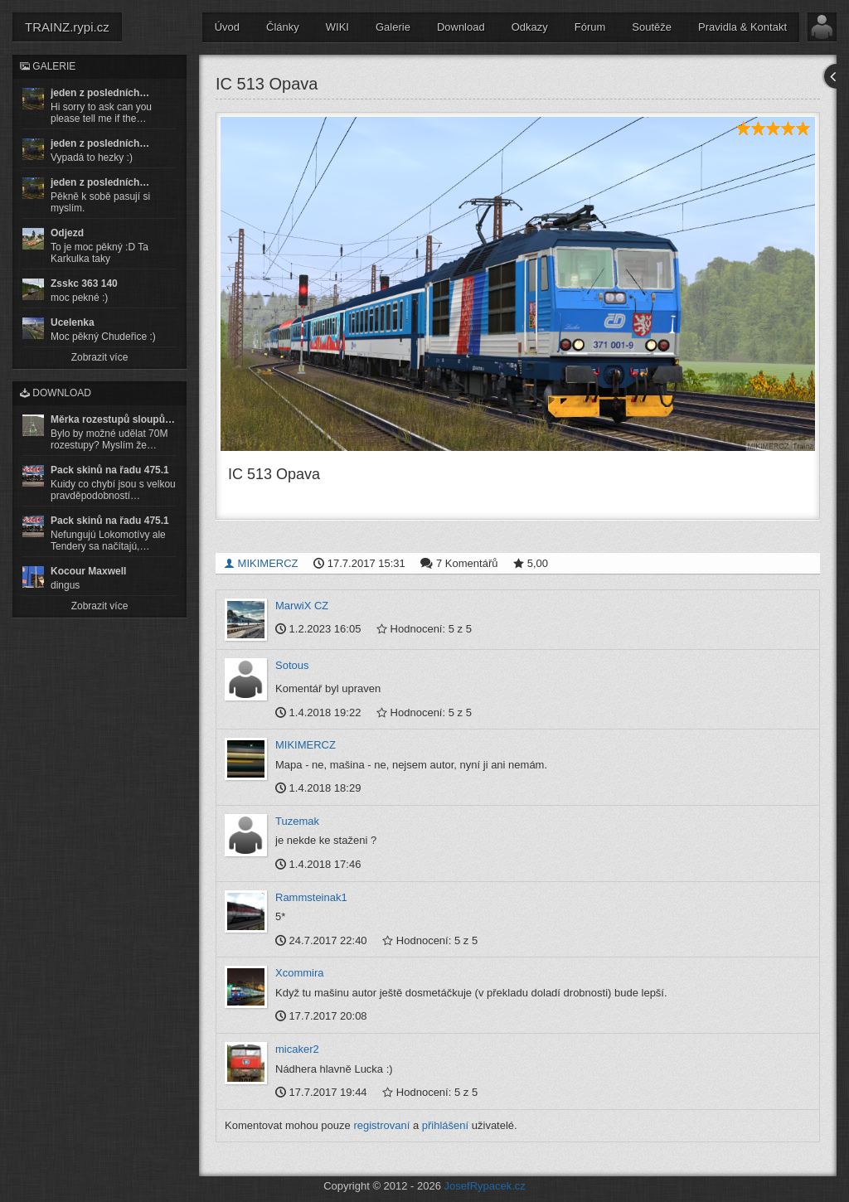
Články (282, 27)
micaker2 (297, 1049)
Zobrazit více (100, 357)
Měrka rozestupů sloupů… (113, 419)
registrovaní (381, 1124)
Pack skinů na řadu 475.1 (110, 470)
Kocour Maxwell (88, 571)
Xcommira (299, 973)
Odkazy (530, 27)
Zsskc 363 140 (84, 283)
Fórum (590, 27)
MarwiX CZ (301, 605)
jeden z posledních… (100, 93)
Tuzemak (297, 821)
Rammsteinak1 (311, 896)
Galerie (393, 27)
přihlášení (445, 1124)
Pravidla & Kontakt (742, 27)
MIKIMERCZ (261, 562)
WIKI (337, 27)
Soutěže (652, 27)
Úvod (227, 27)
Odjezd (67, 233)
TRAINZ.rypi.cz (67, 27)
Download (461, 27)
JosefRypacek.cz (485, 1185)
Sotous (291, 664)
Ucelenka (73, 322)
